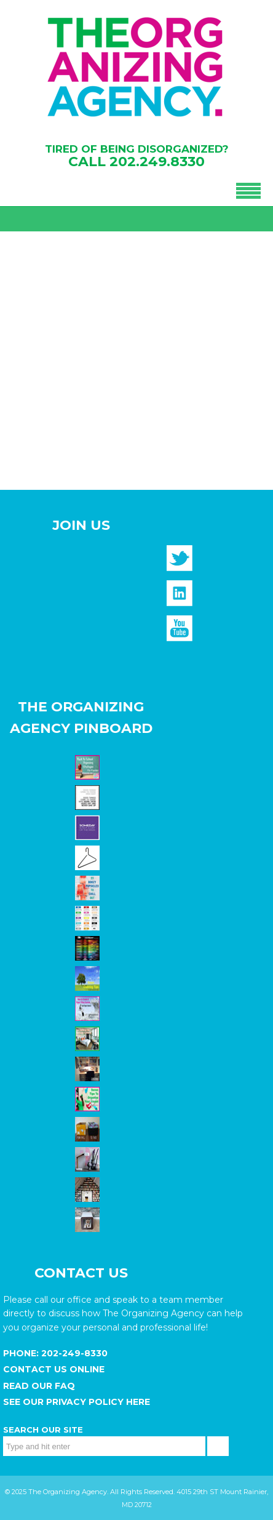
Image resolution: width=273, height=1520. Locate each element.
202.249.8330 (157, 161)
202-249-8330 (73, 1353)
